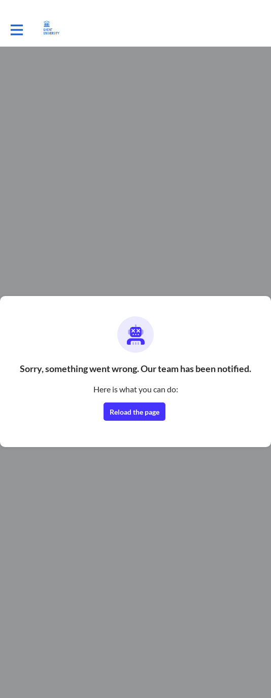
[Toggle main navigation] (16, 29)
